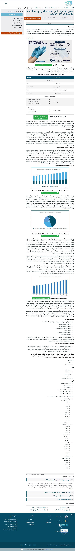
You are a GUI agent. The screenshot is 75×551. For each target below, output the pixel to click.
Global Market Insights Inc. (54, 545)
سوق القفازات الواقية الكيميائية (39, 507)
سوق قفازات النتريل (64, 507)
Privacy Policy (49, 549)
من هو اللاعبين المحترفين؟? (65, 499)
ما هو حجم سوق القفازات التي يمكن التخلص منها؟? (60, 479)
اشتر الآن (12, 14)
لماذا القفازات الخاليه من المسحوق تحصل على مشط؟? (58, 492)
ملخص (49, 23)
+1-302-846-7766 (13, 526)
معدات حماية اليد (39, 8)
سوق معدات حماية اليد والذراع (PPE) (38, 510)
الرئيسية (72, 8)
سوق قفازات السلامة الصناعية (62, 510)
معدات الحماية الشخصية (41, 163)
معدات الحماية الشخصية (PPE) (52, 8)
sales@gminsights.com (11, 529)
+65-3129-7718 (13, 528)
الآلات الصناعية (64, 8)
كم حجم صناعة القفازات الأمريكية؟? (63, 496)
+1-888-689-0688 (13, 524)
